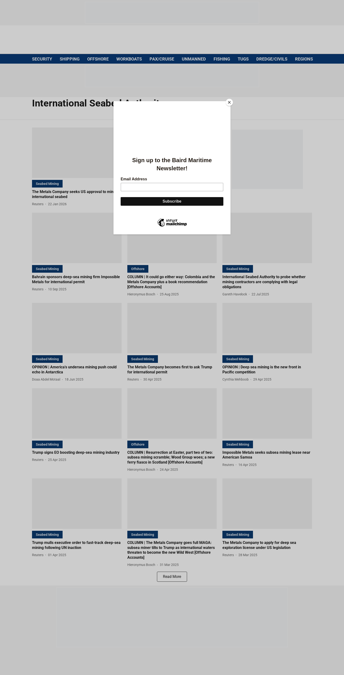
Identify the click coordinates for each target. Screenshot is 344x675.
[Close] (229, 102)
